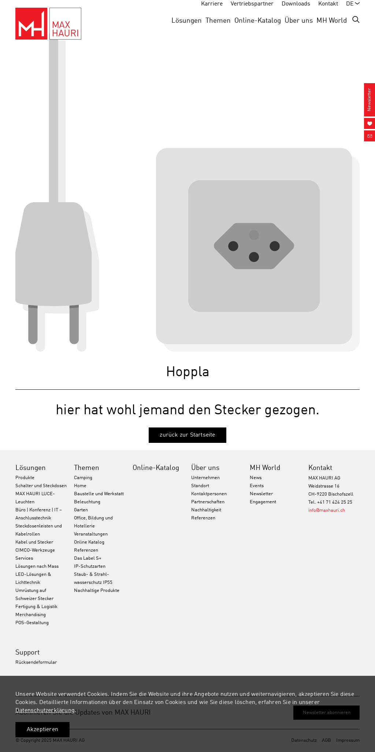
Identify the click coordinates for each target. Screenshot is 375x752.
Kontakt (320, 467)
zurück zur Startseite (187, 435)
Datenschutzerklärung (45, 711)
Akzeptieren (42, 730)
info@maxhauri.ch (326, 510)
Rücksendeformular (36, 662)
